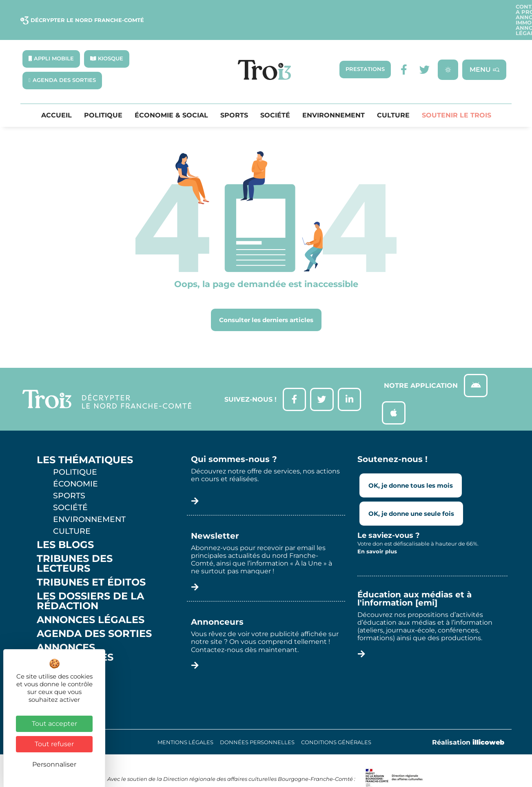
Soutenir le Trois (456, 95)
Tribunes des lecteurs (75, 546)
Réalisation (468, 725)
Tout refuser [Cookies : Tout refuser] (54, 744)
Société (275, 95)
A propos (341, 10)
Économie (75, 466)
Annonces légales (478, 10)
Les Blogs (65, 528)
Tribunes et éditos (91, 565)
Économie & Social (171, 95)
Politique (103, 95)
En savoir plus (377, 534)
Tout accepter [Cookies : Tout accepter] (54, 723)
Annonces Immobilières (402, 10)
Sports (234, 95)
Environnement (333, 95)
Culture (393, 95)
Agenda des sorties (94, 616)
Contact (304, 10)
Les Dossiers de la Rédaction (90, 584)
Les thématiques (85, 443)
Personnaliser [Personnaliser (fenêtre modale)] (54, 764)
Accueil (56, 95)
